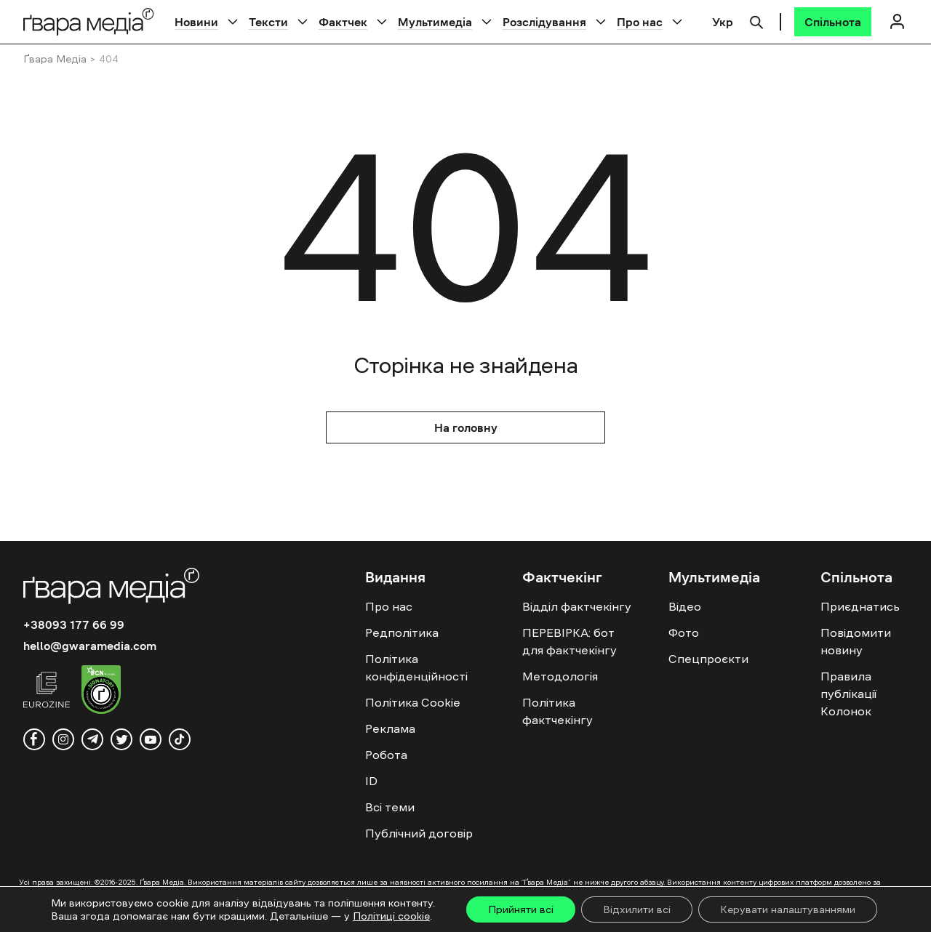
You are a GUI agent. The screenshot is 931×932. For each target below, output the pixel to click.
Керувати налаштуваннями (787, 909)
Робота (386, 754)
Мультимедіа (435, 22)
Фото (683, 632)
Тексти (268, 22)
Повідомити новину (855, 641)
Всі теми (390, 807)
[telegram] (92, 739)
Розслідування (544, 22)
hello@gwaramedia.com (89, 645)
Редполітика (402, 632)
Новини (196, 22)
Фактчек (343, 22)
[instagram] (63, 739)
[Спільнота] (832, 21)
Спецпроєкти (708, 658)
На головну (466, 427)
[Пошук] (756, 20)
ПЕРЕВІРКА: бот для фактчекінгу (569, 641)
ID (371, 781)
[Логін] (897, 21)
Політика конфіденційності (416, 667)
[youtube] (150, 739)
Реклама (390, 728)
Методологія (560, 676)
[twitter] (121, 739)
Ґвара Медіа (55, 59)
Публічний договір (419, 833)
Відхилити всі (637, 909)
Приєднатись (860, 606)
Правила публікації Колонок (848, 693)
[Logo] (88, 21)
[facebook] (34, 739)
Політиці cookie (391, 916)
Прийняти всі (521, 909)
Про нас (640, 22)
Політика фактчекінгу (557, 711)
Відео (684, 606)
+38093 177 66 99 (73, 624)
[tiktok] (180, 739)
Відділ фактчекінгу (576, 606)
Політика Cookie (412, 702)
